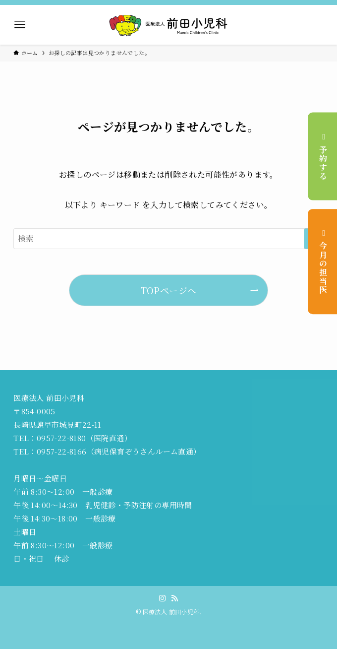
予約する (323, 156)
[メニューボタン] (20, 25)
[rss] (174, 598)
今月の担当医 (323, 261)
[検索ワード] (168, 238)
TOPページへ (169, 290)
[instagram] (162, 598)
